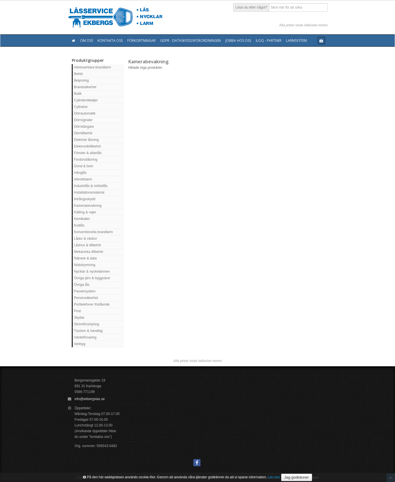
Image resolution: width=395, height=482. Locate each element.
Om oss (86, 40)
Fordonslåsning (86, 160)
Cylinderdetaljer (86, 100)
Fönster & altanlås (88, 153)
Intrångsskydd (85, 199)
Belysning (81, 80)
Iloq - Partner (268, 40)
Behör (78, 74)
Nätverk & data (85, 258)
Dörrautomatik (85, 113)
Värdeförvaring (85, 337)
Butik (78, 94)
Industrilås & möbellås (91, 186)
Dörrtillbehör (83, 133)
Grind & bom (83, 166)
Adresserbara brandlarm (92, 67)
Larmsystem (296, 40)
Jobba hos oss (238, 40)
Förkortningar (141, 40)
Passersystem (85, 291)
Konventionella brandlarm (93, 232)
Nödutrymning (85, 265)
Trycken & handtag (88, 331)
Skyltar (79, 318)
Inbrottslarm (83, 179)
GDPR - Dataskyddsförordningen (190, 40)
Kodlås (79, 225)
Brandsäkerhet (85, 87)
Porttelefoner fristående (92, 304)
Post (77, 311)
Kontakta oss (110, 40)
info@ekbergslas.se (90, 399)
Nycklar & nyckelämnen (92, 271)
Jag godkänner (296, 477)
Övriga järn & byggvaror (92, 278)
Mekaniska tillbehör (89, 252)
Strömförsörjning (86, 324)
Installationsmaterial (89, 192)
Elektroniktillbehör (87, 146)
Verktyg (80, 344)
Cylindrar (81, 107)
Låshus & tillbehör (87, 245)
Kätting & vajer (85, 212)
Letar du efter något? (251, 7)
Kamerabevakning (88, 206)
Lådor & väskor (85, 239)
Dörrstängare (84, 127)
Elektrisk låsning (86, 140)
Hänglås (80, 173)
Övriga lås (82, 285)
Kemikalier (82, 219)
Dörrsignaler (83, 120)
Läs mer (274, 477)
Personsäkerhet (86, 298)
